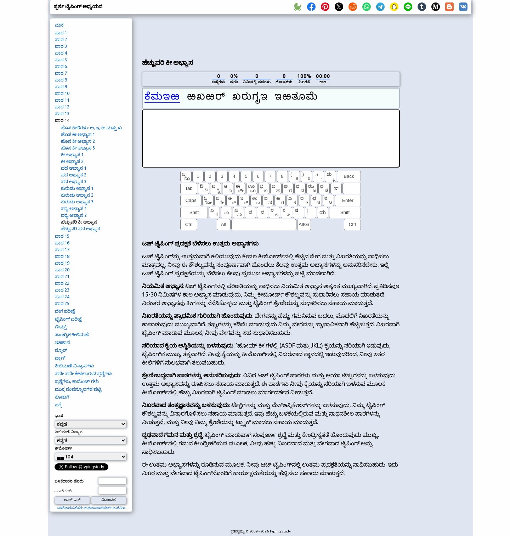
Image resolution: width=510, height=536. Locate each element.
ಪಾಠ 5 (61, 59)
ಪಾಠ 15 (62, 235)
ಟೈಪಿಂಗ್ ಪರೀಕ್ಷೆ (68, 318)
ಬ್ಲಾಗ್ (60, 357)
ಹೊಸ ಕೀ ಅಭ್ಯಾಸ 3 (78, 147)
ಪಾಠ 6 (61, 66)
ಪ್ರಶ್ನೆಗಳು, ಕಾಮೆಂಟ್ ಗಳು (77, 381)
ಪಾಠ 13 (62, 113)
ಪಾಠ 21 (62, 276)
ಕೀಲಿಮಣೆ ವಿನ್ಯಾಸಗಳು (74, 365)
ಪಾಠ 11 (62, 99)
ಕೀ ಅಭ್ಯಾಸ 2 (72, 161)
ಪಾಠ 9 (61, 86)
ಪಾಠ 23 (62, 289)
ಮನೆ (59, 24)
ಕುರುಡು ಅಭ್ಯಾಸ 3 (77, 201)
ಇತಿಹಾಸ (62, 342)
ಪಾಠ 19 (62, 262)
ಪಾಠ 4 (61, 52)
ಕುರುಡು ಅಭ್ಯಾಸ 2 (77, 194)
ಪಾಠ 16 (62, 242)
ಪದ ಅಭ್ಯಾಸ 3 (73, 181)
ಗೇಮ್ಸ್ (61, 326)
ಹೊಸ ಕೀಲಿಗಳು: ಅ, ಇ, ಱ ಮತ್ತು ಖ (91, 127)
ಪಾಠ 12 (62, 106)
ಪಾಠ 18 (62, 256)
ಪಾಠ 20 (62, 269)
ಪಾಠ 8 (61, 79)
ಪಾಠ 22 (62, 283)
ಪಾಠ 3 (61, 46)
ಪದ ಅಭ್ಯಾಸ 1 (73, 167)
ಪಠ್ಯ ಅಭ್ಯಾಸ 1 (74, 208)
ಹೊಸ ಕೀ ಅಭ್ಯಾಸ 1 (78, 134)
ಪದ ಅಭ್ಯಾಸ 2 (73, 174)
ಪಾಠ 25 (62, 303)
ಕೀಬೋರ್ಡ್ (63, 448)
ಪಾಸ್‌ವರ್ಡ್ (64, 491)
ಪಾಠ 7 (61, 72)
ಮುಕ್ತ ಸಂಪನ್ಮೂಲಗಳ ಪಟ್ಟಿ (78, 389)
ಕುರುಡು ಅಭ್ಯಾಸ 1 (77, 188)
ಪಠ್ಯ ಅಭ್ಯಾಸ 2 (74, 215)
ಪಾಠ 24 (62, 296)
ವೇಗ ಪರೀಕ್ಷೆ (65, 311)
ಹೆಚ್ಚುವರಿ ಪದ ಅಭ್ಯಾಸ (80, 228)
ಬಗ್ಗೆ (58, 404)
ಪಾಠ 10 (62, 93)
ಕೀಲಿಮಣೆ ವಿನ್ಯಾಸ (69, 432)
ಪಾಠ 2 (61, 39)
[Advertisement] (271, 36)
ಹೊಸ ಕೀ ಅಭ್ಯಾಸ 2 (78, 141)
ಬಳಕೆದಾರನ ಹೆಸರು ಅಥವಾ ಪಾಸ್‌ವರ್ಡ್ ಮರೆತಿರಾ (91, 508)
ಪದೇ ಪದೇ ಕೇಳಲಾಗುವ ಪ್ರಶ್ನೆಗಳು (83, 373)
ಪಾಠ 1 (61, 32)
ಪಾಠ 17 (62, 249)
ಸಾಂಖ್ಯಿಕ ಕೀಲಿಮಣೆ (72, 334)
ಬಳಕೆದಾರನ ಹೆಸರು (69, 481)
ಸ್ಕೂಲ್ (61, 350)
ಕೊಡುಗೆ (62, 396)
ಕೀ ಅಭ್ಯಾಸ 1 (72, 154)
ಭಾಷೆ (59, 415)
